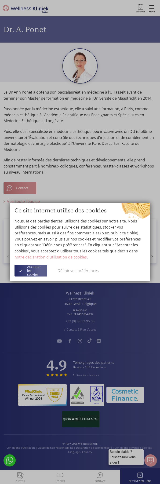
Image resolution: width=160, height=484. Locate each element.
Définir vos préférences (78, 270)
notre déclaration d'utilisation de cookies (51, 257)
